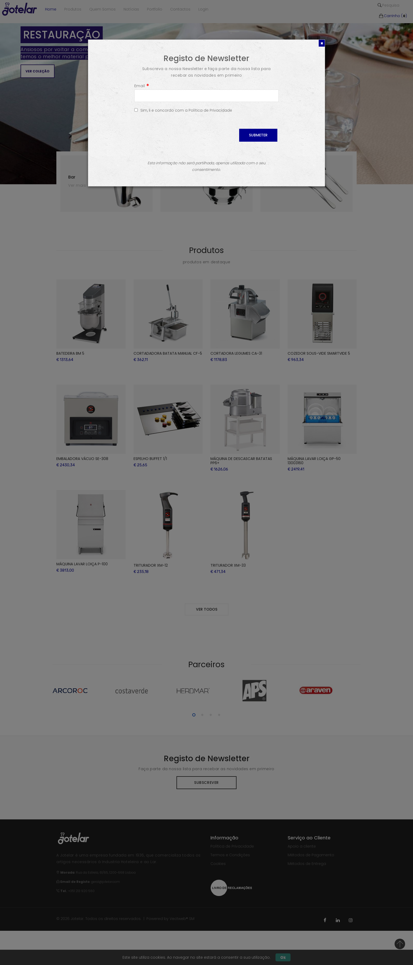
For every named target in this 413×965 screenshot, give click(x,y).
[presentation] (174, 139)
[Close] (322, 43)
